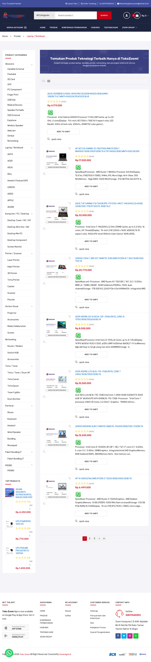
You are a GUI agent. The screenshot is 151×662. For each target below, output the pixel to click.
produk (17, 36)
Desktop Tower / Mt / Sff (19, 220)
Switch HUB (13, 353)
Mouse (10, 412)
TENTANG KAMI (111, 27)
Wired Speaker (14, 432)
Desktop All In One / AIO (18, 227)
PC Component (14, 89)
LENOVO (11, 187)
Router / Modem (15, 346)
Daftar (68, 616)
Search (104, 15)
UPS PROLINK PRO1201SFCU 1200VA (22, 551)
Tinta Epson (13, 386)
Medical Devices (14, 105)
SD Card (11, 79)
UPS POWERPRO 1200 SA (23, 522)
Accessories (13, 319)
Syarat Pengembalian (100, 633)
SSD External (13, 115)
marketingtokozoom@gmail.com (133, 3)
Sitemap (94, 611)
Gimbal (10, 136)
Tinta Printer (13, 280)
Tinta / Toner (11, 366)
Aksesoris (9, 64)
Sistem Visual (11, 306)
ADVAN (10, 207)
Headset (11, 425)
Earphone (11, 120)
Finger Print (12, 95)
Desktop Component (17, 240)
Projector (11, 313)
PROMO (8, 465)
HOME (43, 27)
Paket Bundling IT (13, 452)
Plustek (11, 299)
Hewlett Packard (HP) (17, 180)
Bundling (11, 439)
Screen (10, 333)
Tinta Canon (13, 379)
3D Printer (12, 273)
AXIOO (10, 194)
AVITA (10, 154)
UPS (9, 84)
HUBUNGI (95, 27)
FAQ (92, 623)
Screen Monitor (14, 247)
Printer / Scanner (13, 253)
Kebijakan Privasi (98, 628)
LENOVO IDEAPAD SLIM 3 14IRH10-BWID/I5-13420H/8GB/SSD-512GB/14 (109, 431)
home (5, 36)
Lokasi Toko (72, 3)
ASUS (10, 167)
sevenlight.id (66, 655)
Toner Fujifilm (13, 392)
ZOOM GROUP (129, 27)
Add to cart (63, 132)
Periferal (9, 406)
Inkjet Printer (13, 266)
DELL (9, 174)
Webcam (11, 130)
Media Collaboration (16, 326)
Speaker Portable (15, 110)
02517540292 (107, 3)
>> (104, 544)
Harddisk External (15, 69)
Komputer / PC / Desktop (17, 214)
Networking (12, 141)
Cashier (10, 286)
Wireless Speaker (15, 125)
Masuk (68, 611)
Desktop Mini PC (14, 233)
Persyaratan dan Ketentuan (98, 617)
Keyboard (11, 419)
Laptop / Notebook (14, 147)
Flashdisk (11, 74)
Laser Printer (13, 260)
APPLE (10, 200)
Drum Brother (13, 399)
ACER (10, 161)
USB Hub (11, 100)
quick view (54, 140)
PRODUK (54, 27)
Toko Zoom (25, 655)
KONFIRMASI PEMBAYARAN (74, 27)
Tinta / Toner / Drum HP (18, 372)
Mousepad (12, 445)
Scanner (11, 293)
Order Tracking (88, 3)
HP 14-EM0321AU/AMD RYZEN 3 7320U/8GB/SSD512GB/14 (103, 484)
